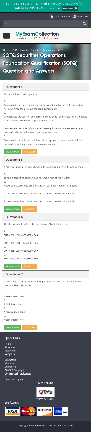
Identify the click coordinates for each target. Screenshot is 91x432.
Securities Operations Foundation (37, 50)
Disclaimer (10, 350)
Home (6, 50)
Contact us (10, 359)
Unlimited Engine (14, 379)
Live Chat (80, 16)
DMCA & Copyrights (15, 370)
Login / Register (60, 16)
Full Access (29, 151)
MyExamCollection (37, 35)
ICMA (14, 50)
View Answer (12, 151)
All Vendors (11, 347)
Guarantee (10, 366)
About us (9, 363)
